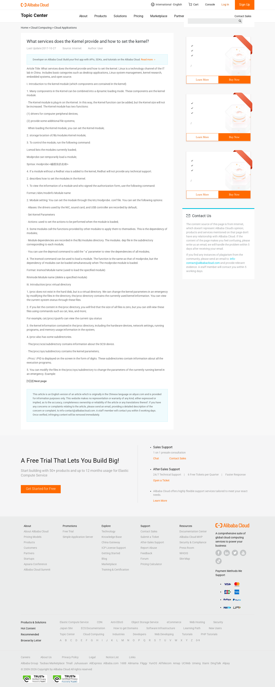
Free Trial (68, 531)
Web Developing (164, 634)
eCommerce (174, 622)
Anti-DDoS (117, 622)
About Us (46, 657)
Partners (180, 16)
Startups (29, 558)
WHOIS (183, 553)
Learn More (202, 79)
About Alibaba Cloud (36, 531)
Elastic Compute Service (74, 622)
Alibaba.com (111, 663)
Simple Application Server (78, 536)
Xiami (205, 663)
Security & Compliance (192, 542)
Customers (30, 547)
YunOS (153, 663)
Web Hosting (197, 622)
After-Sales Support (152, 542)
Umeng (196, 663)
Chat (156, 458)
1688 (123, 663)
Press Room (186, 547)
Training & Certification (115, 569)
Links (132, 657)
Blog (104, 558)
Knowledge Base (112, 536)
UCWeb (186, 663)
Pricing (138, 16)
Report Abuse (149, 547)
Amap (176, 663)
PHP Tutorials (209, 634)
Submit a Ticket (150, 536)
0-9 (198, 640)
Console (210, 4)
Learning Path (191, 628)
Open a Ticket (161, 480)
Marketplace (158, 16)
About (83, 16)
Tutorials (187, 634)
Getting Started (111, 553)
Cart (194, 4)
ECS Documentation (93, 628)
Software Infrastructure (160, 628)
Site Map (184, 558)
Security (218, 622)
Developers (139, 634)
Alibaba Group (29, 663)
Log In (225, 4)
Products (100, 16)
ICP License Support (114, 547)
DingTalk (216, 663)
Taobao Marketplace (52, 663)
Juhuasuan (81, 663)
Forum (144, 558)
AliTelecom (165, 663)
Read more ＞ (148, 59)
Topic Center (67, 634)
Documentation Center (193, 531)
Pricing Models (32, 536)
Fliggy (143, 663)
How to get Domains (125, 628)
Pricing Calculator (151, 564)
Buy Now (234, 79)
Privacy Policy (70, 657)
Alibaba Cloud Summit (37, 569)
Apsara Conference (35, 564)
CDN (99, 622)
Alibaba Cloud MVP (191, 536)
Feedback (146, 553)
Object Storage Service (144, 622)
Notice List (112, 657)
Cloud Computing (93, 634)
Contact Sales (243, 16)
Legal (92, 657)
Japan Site (66, 628)
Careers (25, 657)
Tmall (69, 663)
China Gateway (111, 542)
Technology (108, 531)
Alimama (133, 663)
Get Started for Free (41, 489)
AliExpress (95, 663)
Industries (118, 634)
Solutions (120, 16)
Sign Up (244, 4)
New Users (215, 628)
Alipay (226, 663)
